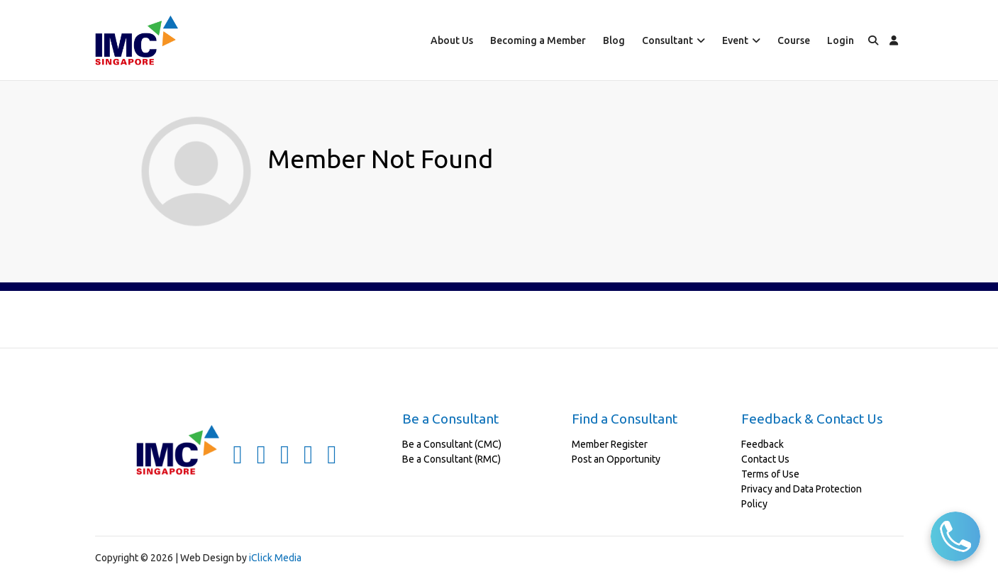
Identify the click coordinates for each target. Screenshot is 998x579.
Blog (614, 40)
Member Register (610, 444)
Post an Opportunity (616, 459)
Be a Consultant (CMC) (451, 444)
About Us (452, 40)
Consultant (667, 40)
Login (840, 40)
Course (793, 40)
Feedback (762, 444)
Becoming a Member (538, 40)
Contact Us (765, 459)
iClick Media (275, 557)
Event (735, 40)
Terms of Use (770, 474)
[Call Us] (955, 536)
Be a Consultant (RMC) (451, 459)
